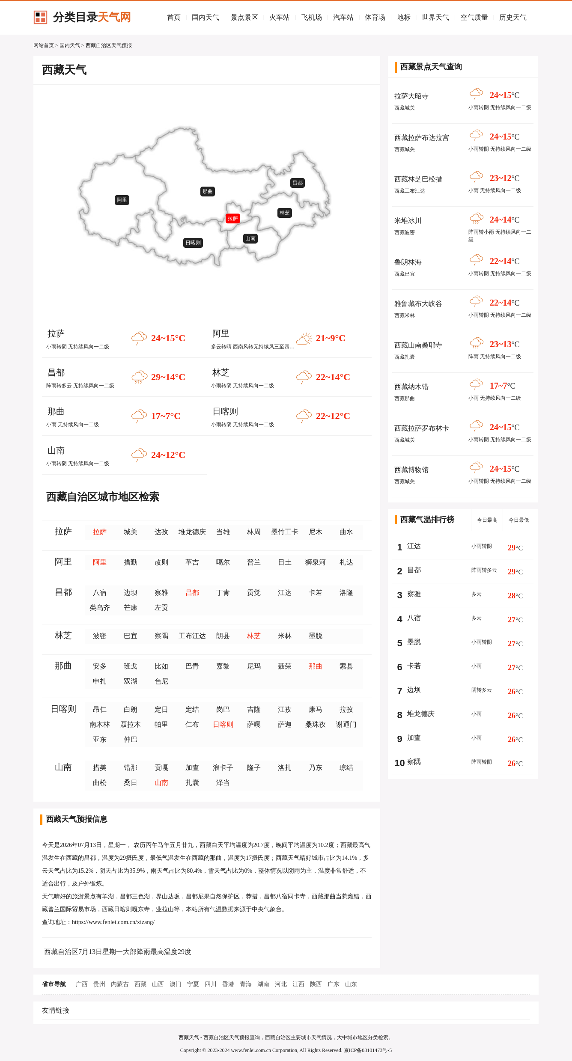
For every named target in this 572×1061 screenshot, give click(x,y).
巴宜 (130, 635)
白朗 (130, 709)
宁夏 (193, 984)
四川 (211, 984)
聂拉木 (130, 724)
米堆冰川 (408, 220)
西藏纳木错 (411, 386)
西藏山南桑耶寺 (418, 345)
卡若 (315, 592)
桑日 (130, 782)
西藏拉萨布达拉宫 (421, 137)
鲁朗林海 (408, 262)
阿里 (122, 200)
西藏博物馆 (411, 469)
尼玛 (254, 666)
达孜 (161, 531)
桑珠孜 (315, 724)
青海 (246, 984)
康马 (315, 709)
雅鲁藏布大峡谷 (418, 303)
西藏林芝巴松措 (418, 179)
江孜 (285, 709)
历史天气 (513, 17)
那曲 (208, 191)
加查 (192, 767)
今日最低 (519, 520)
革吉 (192, 562)
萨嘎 (254, 724)
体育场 (375, 17)
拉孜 (346, 709)
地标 (404, 17)
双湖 (130, 681)
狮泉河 (315, 562)
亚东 (100, 739)
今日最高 (487, 520)
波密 (100, 635)
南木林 (99, 724)
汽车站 (343, 17)
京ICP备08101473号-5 (368, 1050)
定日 (161, 709)
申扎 (100, 681)
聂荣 (285, 666)
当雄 (223, 531)
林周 (254, 531)
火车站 (279, 17)
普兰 (254, 562)
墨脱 (315, 635)
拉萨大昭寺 (411, 96)
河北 (281, 984)
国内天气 (205, 17)
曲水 (346, 531)
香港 (228, 984)
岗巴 (223, 709)
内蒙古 (120, 984)
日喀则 (193, 243)
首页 (174, 17)
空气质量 (474, 17)
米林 (285, 635)
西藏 (140, 984)
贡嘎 (161, 767)
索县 (346, 666)
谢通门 (346, 724)
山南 (250, 238)
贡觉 (254, 592)
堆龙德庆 (192, 531)
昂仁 (100, 709)
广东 (334, 984)
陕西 (316, 984)
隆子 (254, 767)
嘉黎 (223, 666)
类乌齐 (99, 607)
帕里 (161, 724)
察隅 (161, 635)
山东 (351, 984)
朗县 (223, 635)
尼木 (315, 531)
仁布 (192, 724)
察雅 (161, 592)
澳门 (176, 984)
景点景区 (244, 17)
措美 (100, 767)
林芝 (285, 213)
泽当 (223, 782)
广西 (82, 984)
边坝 (130, 592)
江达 (285, 592)
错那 (130, 767)
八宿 (100, 592)
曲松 (100, 782)
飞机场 (311, 17)
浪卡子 (223, 767)
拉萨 (233, 218)
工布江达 (192, 635)
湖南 (263, 984)
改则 (161, 562)
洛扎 (285, 767)
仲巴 (130, 739)
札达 (346, 562)
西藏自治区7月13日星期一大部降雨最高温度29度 (117, 951)
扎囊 (192, 782)
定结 (192, 709)
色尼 (161, 681)
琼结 (346, 767)
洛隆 (346, 592)
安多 (100, 666)
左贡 (161, 607)
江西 (298, 984)
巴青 (192, 666)
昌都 (297, 183)
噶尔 (223, 562)
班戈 (130, 666)
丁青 (223, 592)
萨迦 (285, 724)
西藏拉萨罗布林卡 (421, 428)
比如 (161, 666)
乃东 (315, 767)
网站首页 (43, 45)
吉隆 (254, 709)
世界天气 (435, 17)
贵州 (99, 984)
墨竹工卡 (284, 531)
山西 (158, 984)
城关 (130, 531)
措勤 (130, 562)
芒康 (130, 607)
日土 (285, 562)
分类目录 (92, 17)
